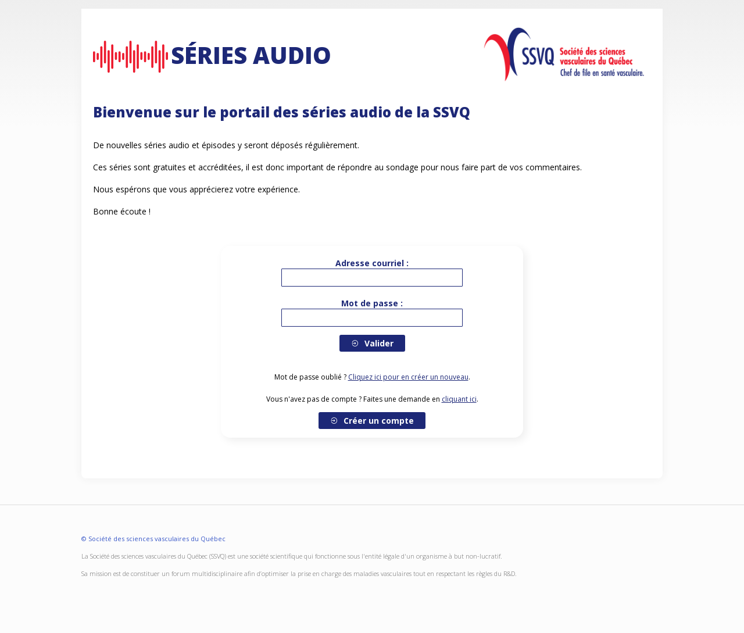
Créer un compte (372, 420)
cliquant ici (459, 399)
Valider (372, 343)
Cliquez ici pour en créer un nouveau (408, 377)
